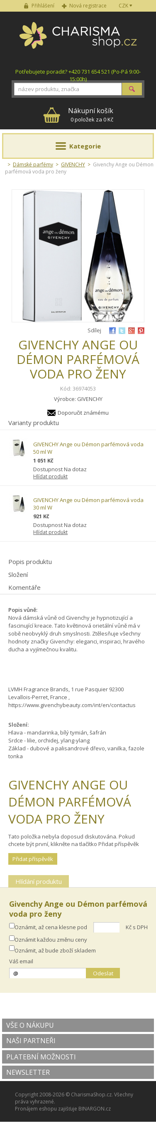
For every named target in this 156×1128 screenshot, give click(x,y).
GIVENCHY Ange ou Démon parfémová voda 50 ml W (88, 447)
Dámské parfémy (33, 164)
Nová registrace (88, 5)
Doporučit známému (83, 412)
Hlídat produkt (50, 476)
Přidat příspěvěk (32, 859)
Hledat (132, 89)
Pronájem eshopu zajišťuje (46, 1108)
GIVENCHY (73, 164)
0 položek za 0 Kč (90, 114)
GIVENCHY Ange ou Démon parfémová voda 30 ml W (88, 503)
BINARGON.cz (94, 1108)
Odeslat (103, 973)
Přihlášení (43, 5)
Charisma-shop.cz (78, 40)
